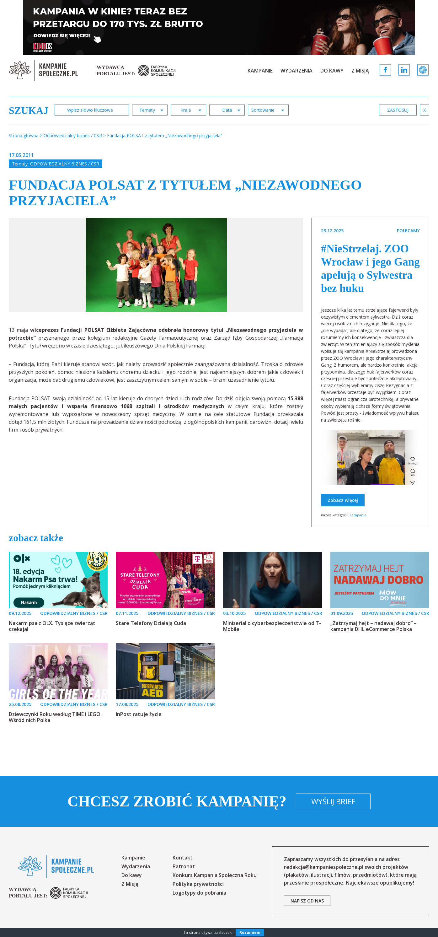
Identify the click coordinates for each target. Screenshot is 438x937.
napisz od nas (307, 901)
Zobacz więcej (343, 500)
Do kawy (332, 70)
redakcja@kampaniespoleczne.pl (323, 867)
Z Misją (360, 70)
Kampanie (260, 70)
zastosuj (398, 110)
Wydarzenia (296, 70)
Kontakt (183, 857)
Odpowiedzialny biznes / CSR (64, 164)
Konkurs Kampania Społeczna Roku (215, 875)
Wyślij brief (333, 801)
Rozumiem (249, 932)
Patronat (184, 866)
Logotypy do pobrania (199, 892)
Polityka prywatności (198, 883)
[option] (156, 265)
